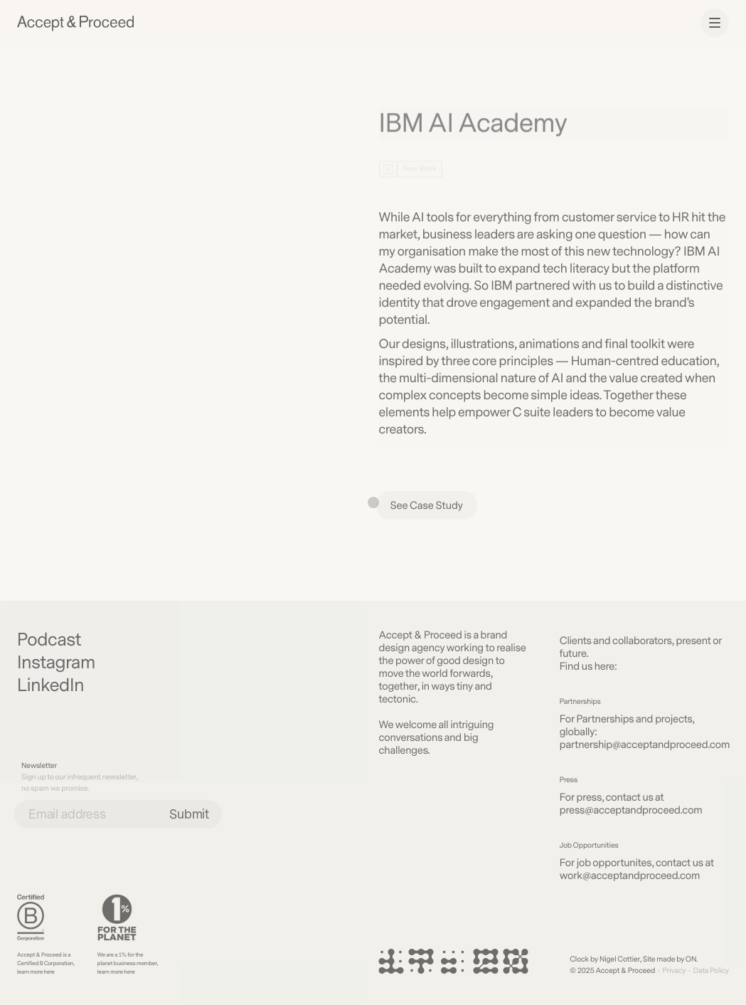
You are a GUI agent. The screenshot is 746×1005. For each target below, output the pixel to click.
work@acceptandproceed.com (630, 876)
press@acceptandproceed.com (631, 810)
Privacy (674, 971)
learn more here (36, 972)
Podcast (49, 640)
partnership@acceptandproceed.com (645, 745)
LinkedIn (50, 685)
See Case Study (426, 508)
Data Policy (711, 971)
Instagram (56, 663)
